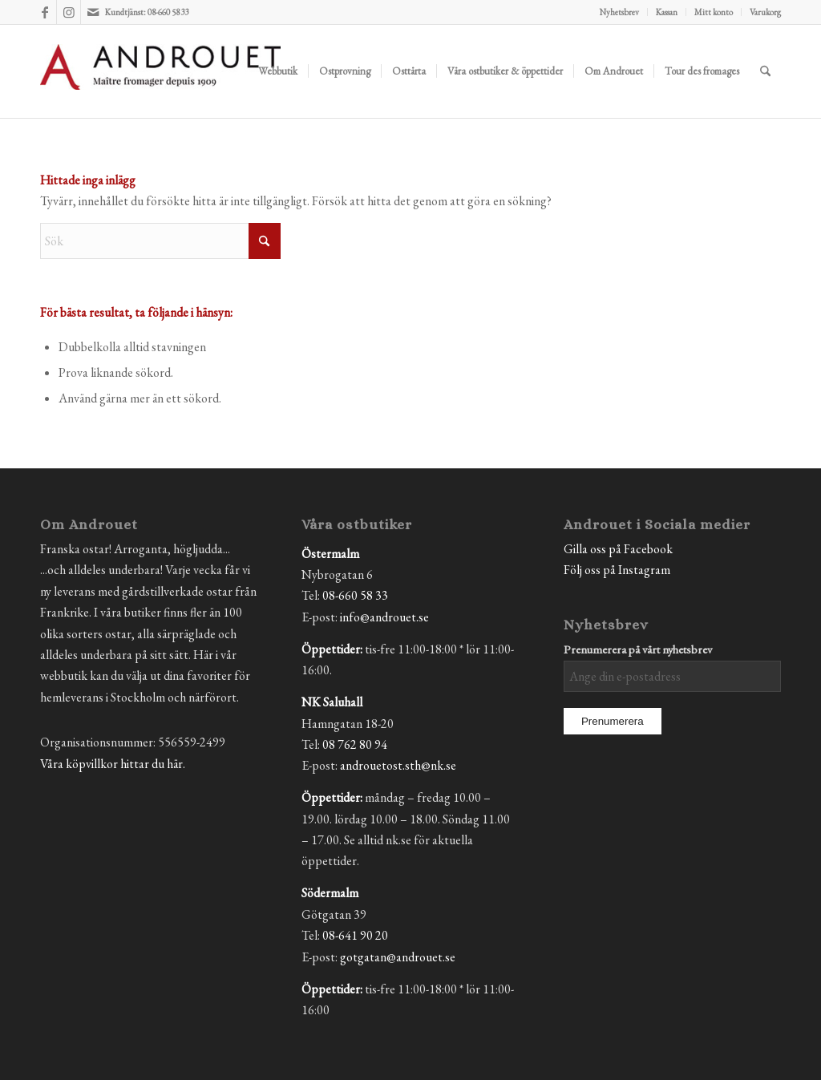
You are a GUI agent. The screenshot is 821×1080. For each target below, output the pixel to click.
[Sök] (765, 71)
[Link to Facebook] (44, 12)
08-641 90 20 (355, 935)
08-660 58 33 (355, 595)
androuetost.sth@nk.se (398, 765)
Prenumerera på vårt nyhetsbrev (638, 649)
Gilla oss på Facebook (618, 548)
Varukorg (765, 12)
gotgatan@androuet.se (397, 957)
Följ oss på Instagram (617, 569)
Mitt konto (713, 12)
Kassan (666, 12)
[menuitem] (620, 12)
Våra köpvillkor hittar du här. (112, 763)
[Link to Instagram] (68, 12)
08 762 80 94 (354, 744)
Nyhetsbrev (619, 12)
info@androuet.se (384, 617)
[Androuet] (160, 90)
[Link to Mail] (93, 12)
